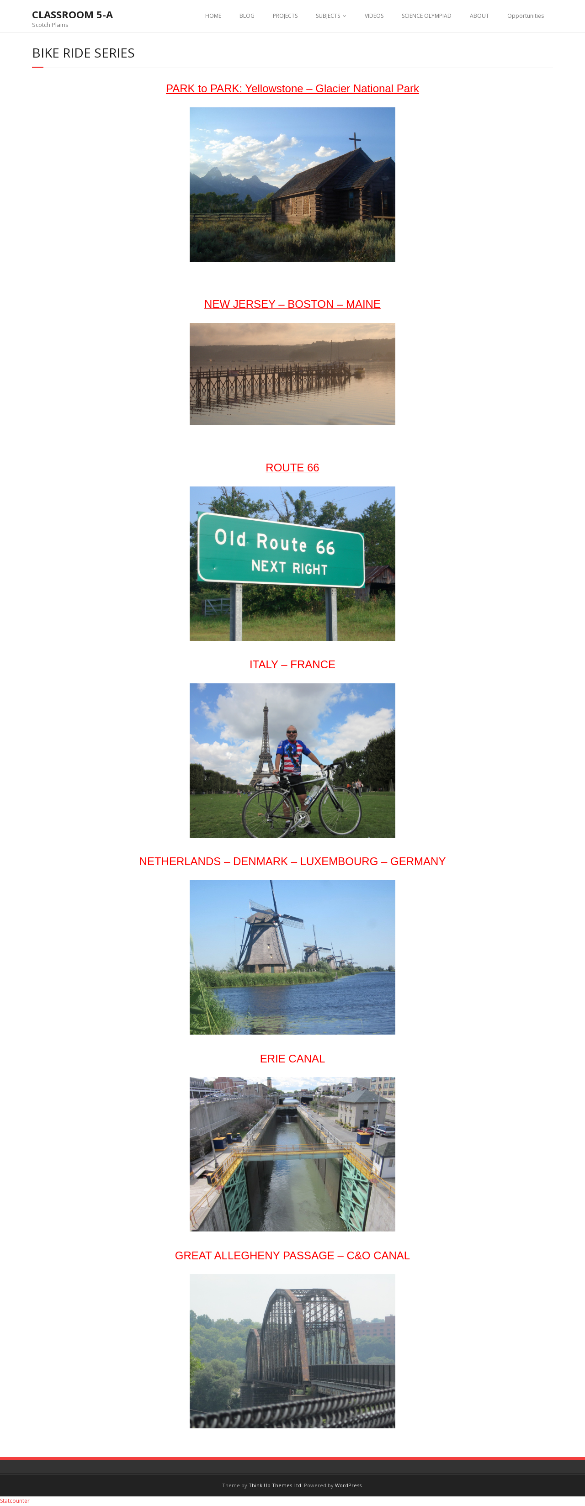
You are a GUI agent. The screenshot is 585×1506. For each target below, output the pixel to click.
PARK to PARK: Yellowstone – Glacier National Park (292, 88)
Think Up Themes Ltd (275, 1485)
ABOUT (479, 16)
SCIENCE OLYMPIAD (427, 16)
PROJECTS (285, 16)
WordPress (348, 1485)
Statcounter (15, 1501)
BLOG (247, 16)
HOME (213, 16)
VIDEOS (374, 16)
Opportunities (525, 16)
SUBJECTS (328, 16)
